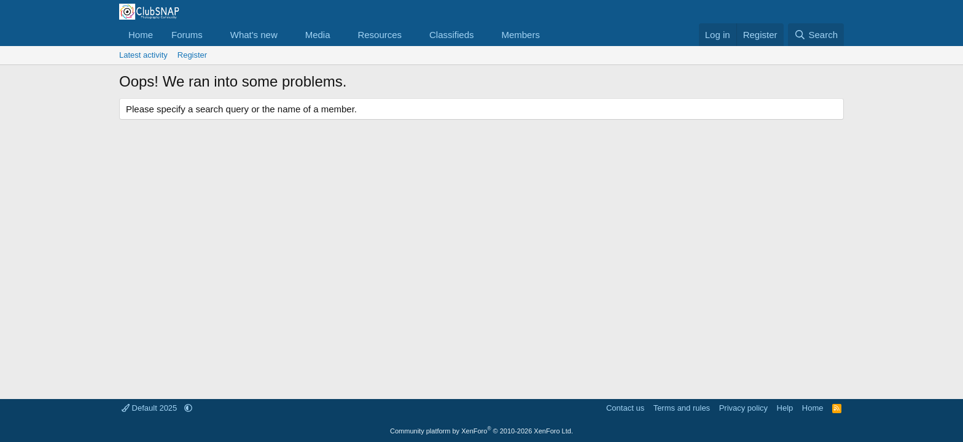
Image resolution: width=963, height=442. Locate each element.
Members (520, 34)
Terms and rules (681, 408)
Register (192, 55)
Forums (187, 34)
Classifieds (451, 34)
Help (785, 408)
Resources (379, 34)
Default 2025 (150, 408)
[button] (212, 34)
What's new (254, 34)
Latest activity (143, 55)
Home (140, 34)
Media (317, 34)
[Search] (816, 34)
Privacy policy (743, 408)
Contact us (625, 408)
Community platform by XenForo (481, 431)
